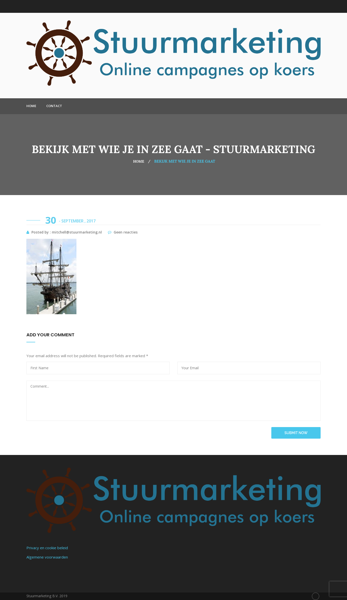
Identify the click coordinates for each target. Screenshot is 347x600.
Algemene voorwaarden (47, 557)
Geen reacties (123, 232)
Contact (54, 106)
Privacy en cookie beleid (47, 547)
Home (31, 106)
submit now (296, 433)
